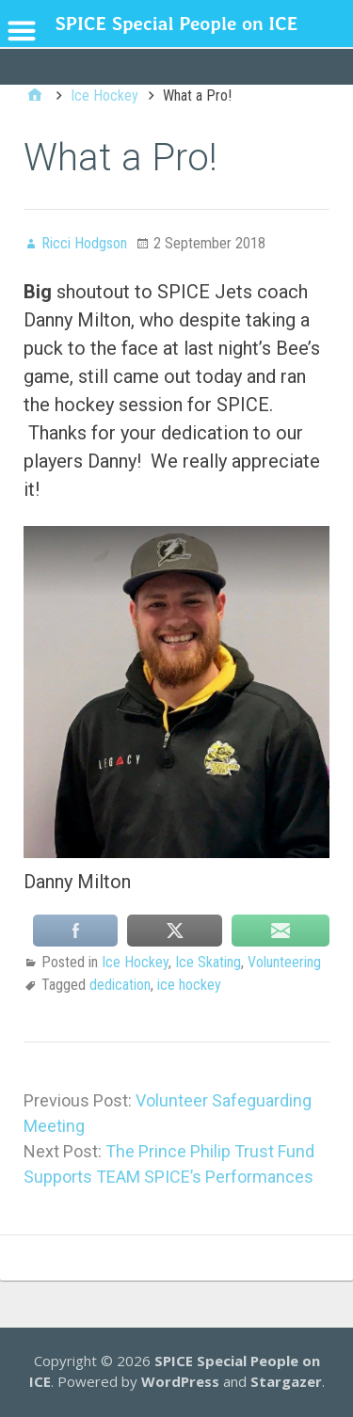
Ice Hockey (135, 962)
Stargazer (286, 1381)
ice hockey (189, 985)
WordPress (180, 1381)
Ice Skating (208, 962)
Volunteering (284, 962)
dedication (120, 985)
